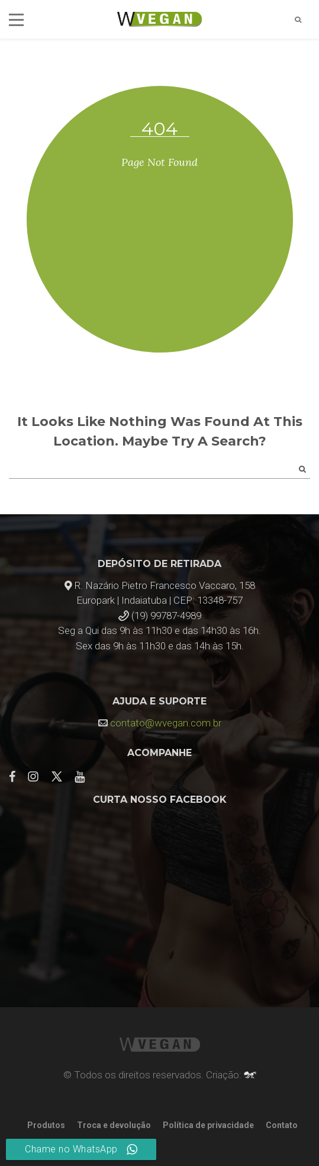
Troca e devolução (114, 1125)
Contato (282, 1125)
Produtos (46, 1125)
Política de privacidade (208, 1125)
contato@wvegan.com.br (165, 723)
